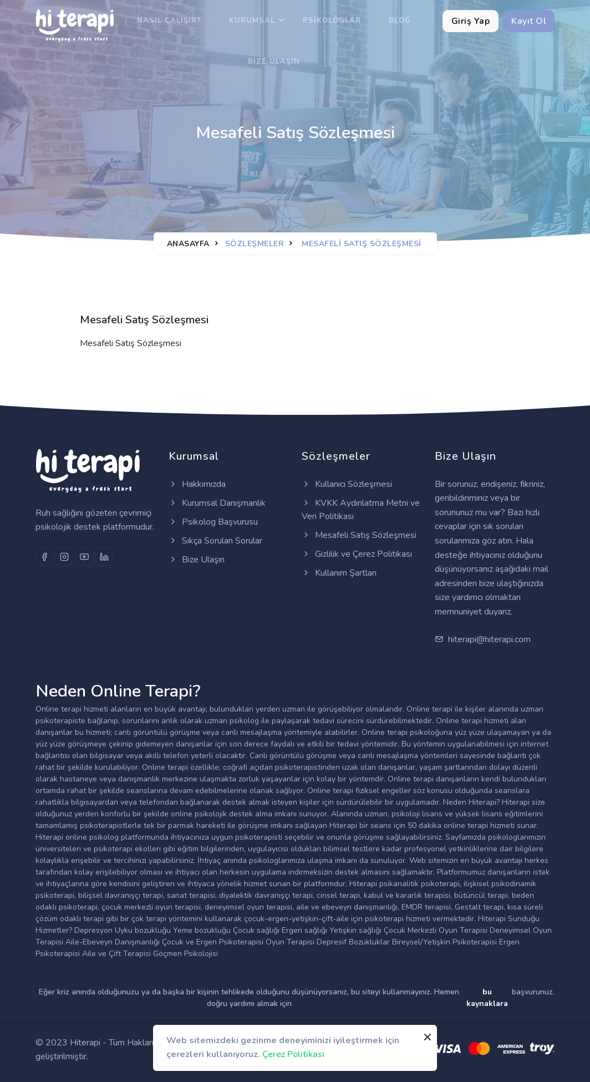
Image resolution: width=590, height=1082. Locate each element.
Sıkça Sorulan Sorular (215, 541)
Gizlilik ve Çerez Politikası (357, 554)
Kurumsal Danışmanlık (217, 503)
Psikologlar (332, 21)
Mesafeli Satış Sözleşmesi (359, 535)
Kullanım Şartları (339, 573)
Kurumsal (252, 21)
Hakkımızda (197, 484)
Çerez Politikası (293, 1054)
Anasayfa (188, 243)
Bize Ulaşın (274, 62)
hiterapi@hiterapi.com (483, 639)
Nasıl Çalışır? (169, 21)
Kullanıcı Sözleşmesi (347, 484)
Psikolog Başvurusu (213, 522)
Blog (400, 21)
